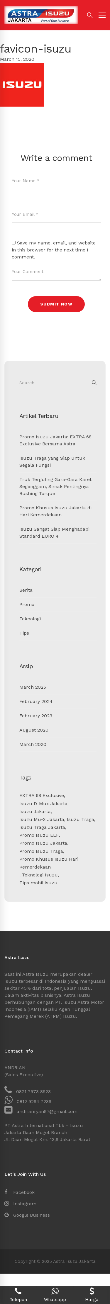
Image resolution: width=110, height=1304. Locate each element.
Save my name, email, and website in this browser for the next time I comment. (54, 250)
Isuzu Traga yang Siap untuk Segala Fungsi (52, 461)
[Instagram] (20, 1204)
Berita (26, 590)
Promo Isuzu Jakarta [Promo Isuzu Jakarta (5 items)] (43, 843)
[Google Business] (27, 1215)
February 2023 (35, 715)
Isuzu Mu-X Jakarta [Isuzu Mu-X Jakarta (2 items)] (41, 819)
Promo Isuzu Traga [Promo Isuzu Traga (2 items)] (41, 851)
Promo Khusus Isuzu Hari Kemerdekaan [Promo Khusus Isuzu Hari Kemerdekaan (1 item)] (48, 863)
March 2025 (32, 687)
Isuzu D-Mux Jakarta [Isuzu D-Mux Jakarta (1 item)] (43, 803)
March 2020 (32, 744)
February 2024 (36, 701)
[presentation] (56, 330)
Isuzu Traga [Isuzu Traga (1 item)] (80, 819)
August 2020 (33, 730)
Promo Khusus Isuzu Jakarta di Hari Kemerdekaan (55, 511)
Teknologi (30, 618)
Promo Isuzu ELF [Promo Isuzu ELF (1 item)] (39, 835)
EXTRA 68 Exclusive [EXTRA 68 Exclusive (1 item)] (41, 795)
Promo (26, 604)
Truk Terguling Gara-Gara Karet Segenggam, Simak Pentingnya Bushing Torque (55, 486)
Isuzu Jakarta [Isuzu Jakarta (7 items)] (35, 811)
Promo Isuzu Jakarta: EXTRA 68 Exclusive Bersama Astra (55, 440)
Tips (24, 633)
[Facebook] (19, 1192)
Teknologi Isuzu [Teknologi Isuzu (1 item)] (40, 875)
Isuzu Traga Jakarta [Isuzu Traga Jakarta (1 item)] (42, 827)
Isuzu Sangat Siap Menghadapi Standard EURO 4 (54, 532)
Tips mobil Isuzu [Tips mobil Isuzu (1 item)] (38, 882)
